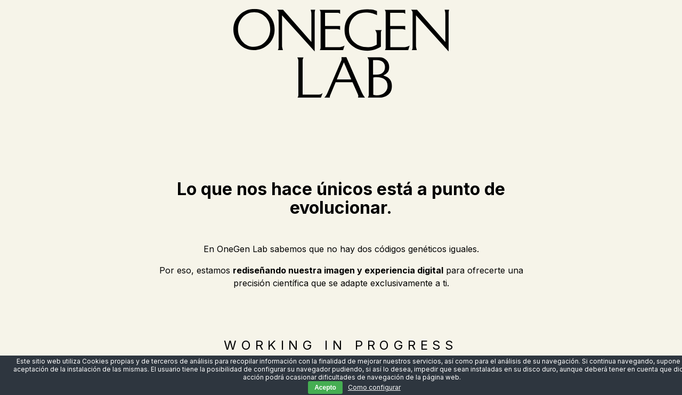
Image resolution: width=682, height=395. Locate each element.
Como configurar (374, 387)
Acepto (325, 387)
